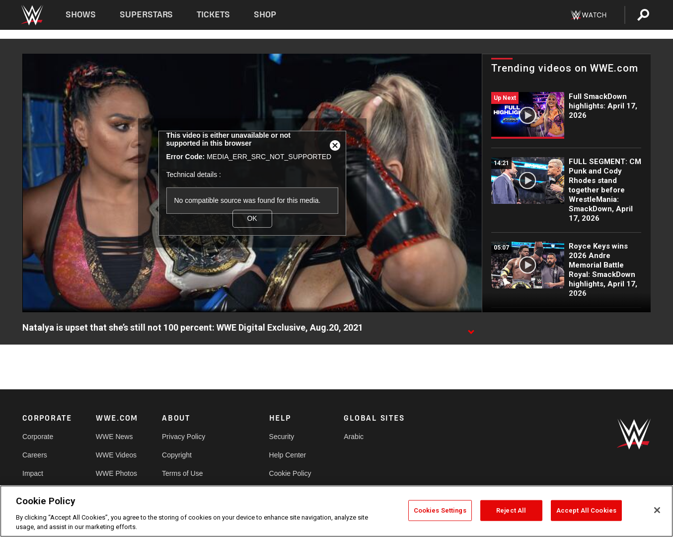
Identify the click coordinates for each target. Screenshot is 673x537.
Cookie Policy (290, 473)
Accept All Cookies (586, 510)
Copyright (177, 455)
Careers (34, 455)
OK (252, 218)
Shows (81, 14)
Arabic (354, 437)
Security (282, 437)
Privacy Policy (183, 437)
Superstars (146, 14)
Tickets (213, 14)
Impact (32, 473)
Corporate (37, 437)
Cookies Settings (440, 510)
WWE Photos (116, 473)
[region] (336, 511)
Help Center (287, 455)
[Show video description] (471, 328)
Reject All (511, 510)
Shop (265, 14)
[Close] (657, 510)
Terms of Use (182, 473)
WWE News (114, 437)
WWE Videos (116, 455)
